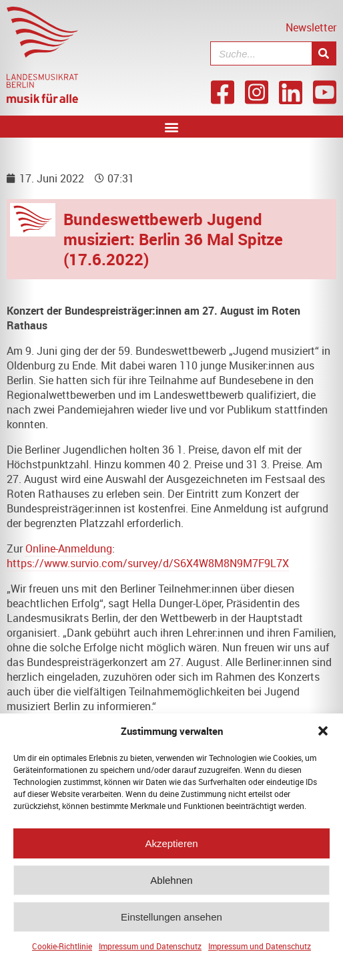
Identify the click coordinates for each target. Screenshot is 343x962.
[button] (323, 737)
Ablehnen (171, 886)
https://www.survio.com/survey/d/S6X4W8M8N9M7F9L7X (148, 563)
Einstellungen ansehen (171, 923)
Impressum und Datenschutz (150, 952)
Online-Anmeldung (68, 548)
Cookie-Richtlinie (62, 952)
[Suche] (324, 53)
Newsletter (311, 27)
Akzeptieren (171, 849)
